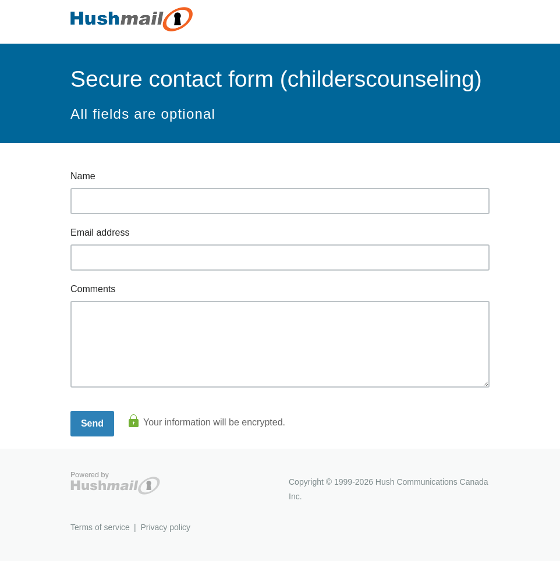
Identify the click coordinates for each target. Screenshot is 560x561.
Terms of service (100, 527)
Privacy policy (165, 527)
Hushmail (115, 483)
